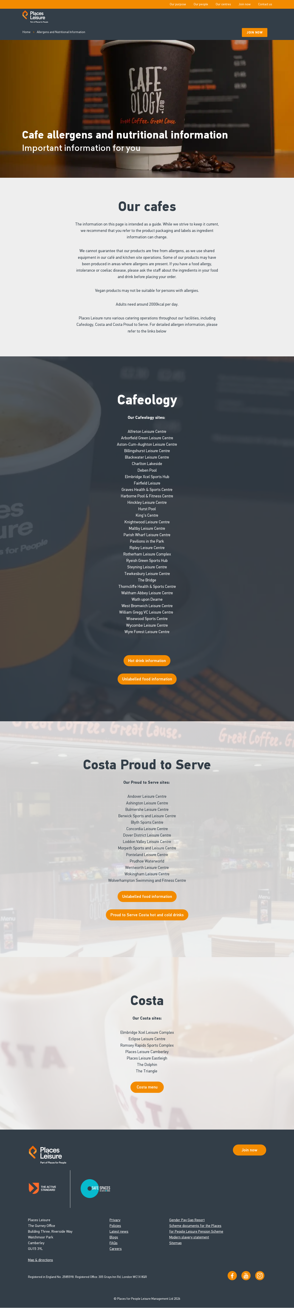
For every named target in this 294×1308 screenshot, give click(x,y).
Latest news (119, 1231)
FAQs (114, 1243)
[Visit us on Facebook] (232, 1275)
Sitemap (175, 1243)
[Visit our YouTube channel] (246, 1275)
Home (26, 32)
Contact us (265, 4)
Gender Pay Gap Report (187, 1220)
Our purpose (178, 4)
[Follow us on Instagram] (259, 1275)
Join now (244, 4)
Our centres (223, 4)
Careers (116, 1249)
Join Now (255, 32)
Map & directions (40, 1260)
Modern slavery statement (189, 1237)
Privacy (115, 1220)
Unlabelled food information (147, 896)
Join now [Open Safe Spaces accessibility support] (249, 1150)
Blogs (114, 1237)
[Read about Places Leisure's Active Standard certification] (49, 1189)
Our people (201, 4)
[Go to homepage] (35, 17)
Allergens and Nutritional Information (61, 32)
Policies (115, 1226)
